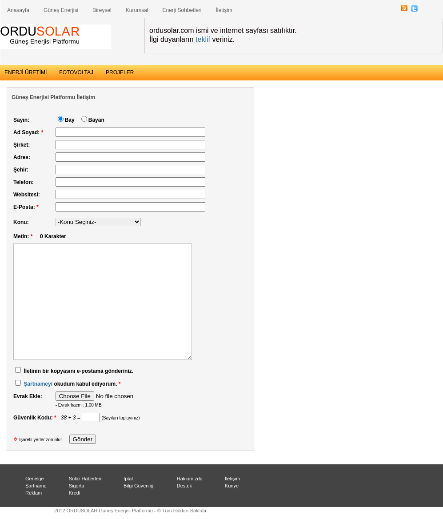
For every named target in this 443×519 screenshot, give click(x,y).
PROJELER (120, 72)
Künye (232, 485)
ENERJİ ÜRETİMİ (25, 72)
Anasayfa (18, 10)
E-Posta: (26, 207)
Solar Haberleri (85, 478)
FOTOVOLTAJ (76, 72)
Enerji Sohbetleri (181, 10)
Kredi (74, 492)
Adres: (21, 157)
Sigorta (76, 485)
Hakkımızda (190, 478)
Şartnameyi (38, 384)
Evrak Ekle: (27, 396)
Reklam (33, 492)
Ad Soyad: (28, 132)
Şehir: (20, 170)
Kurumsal (137, 10)
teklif (203, 39)
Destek (184, 485)
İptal (128, 478)
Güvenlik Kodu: (36, 418)
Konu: (21, 222)
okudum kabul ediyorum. (67, 384)
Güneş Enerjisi (61, 10)
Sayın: (21, 120)
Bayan (96, 120)
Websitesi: (26, 195)
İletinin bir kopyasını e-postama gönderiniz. (78, 371)
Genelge (34, 478)
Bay (70, 120)
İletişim (224, 10)
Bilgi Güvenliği (139, 485)
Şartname (36, 485)
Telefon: (23, 182)
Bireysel (102, 10)
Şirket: (21, 145)
